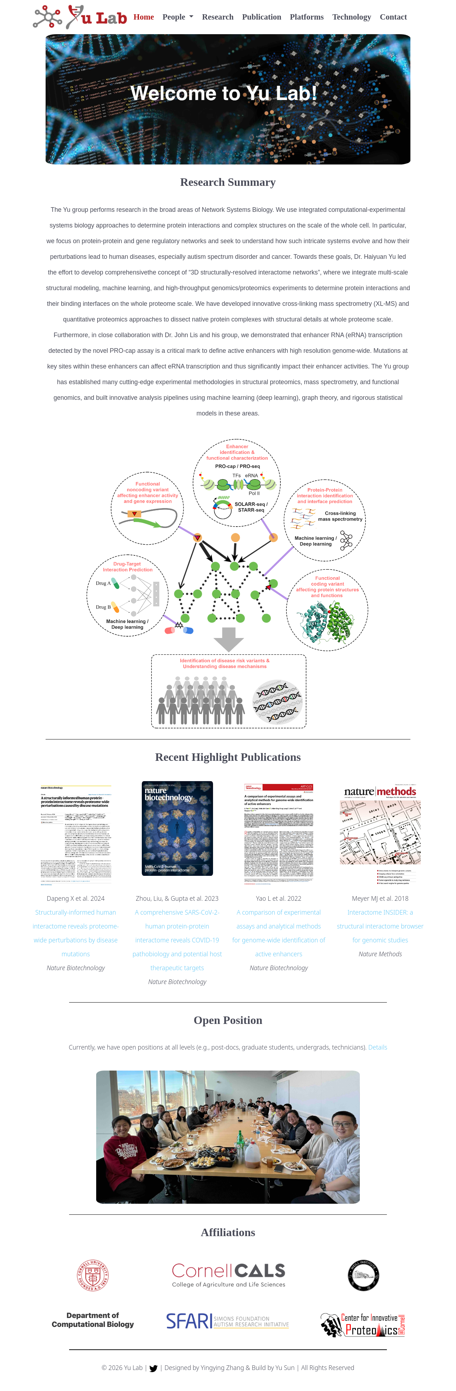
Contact (393, 16)
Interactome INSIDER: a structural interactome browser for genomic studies (380, 926)
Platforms (307, 16)
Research (217, 16)
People (174, 16)
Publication (261, 16)
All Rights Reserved (327, 1367)
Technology (351, 16)
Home (144, 16)
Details (377, 1047)
